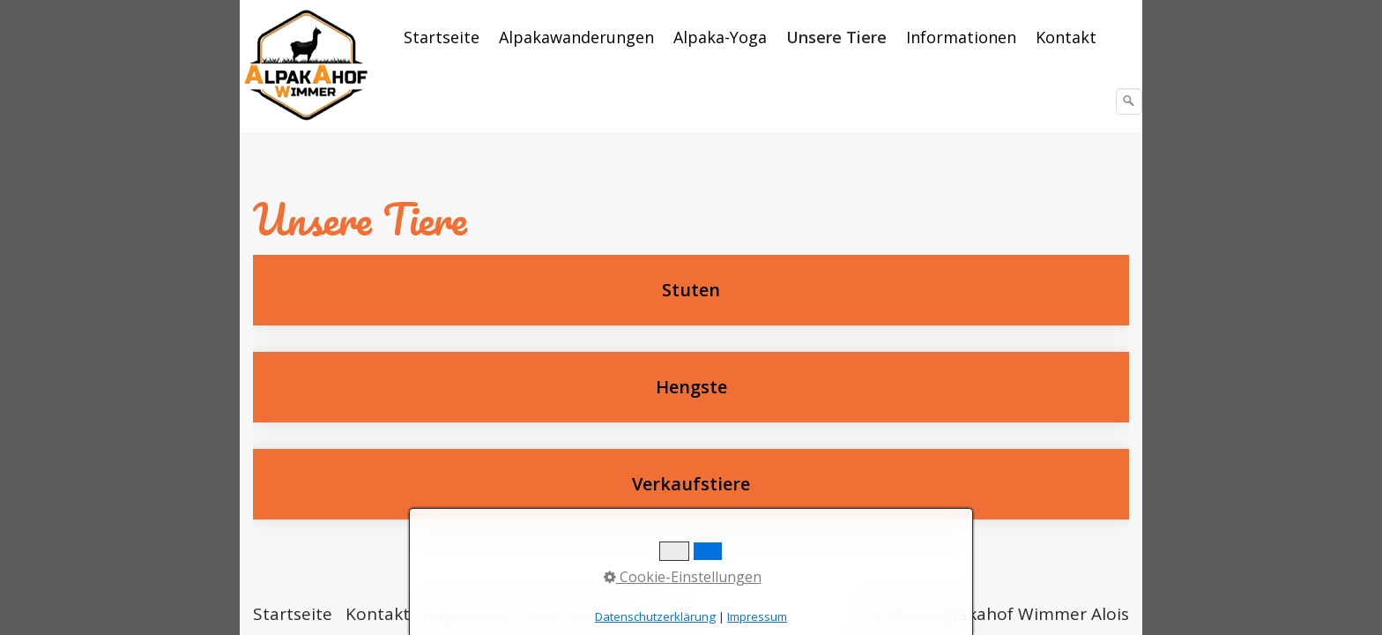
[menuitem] (442, 37)
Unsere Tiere (836, 37)
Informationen (961, 37)
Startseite (441, 37)
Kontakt (1066, 37)
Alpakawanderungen (576, 37)
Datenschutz (623, 613)
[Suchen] (1129, 101)
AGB (543, 613)
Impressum (468, 613)
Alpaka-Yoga (720, 37)
